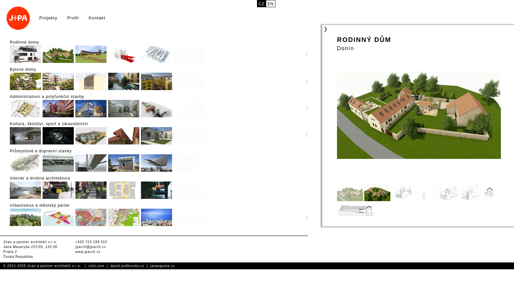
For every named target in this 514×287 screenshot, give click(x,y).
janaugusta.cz (162, 266)
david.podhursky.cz (127, 266)
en (270, 4)
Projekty (48, 17)
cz (262, 4)
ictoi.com (96, 266)
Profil (73, 17)
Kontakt (97, 17)
